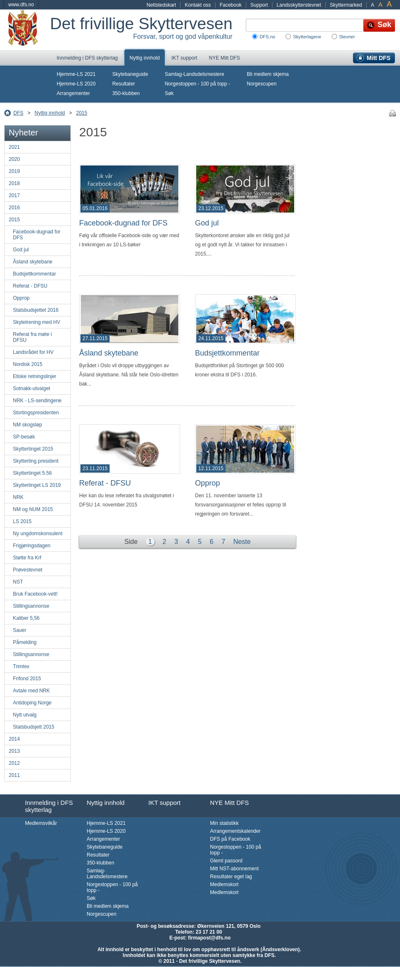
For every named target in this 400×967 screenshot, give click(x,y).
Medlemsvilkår (41, 823)
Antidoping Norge (32, 703)
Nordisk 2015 (27, 364)
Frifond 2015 (27, 678)
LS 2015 (22, 521)
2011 (14, 775)
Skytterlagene (307, 36)
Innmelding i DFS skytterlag (87, 58)
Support (259, 5)
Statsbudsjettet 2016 (35, 310)
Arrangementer (73, 93)
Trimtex (21, 666)
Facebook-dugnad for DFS (36, 234)
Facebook (231, 5)
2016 (14, 207)
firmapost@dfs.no (209, 938)
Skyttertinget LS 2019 (37, 485)
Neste (242, 541)
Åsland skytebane (32, 262)
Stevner (347, 36)
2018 (14, 183)
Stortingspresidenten (36, 413)
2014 (14, 739)
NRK (18, 497)
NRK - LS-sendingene (37, 400)
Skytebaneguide (130, 74)
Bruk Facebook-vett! (35, 594)
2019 (14, 171)
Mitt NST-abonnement (234, 869)
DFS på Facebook (230, 839)
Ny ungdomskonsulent (37, 533)
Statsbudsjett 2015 (33, 727)
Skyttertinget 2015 (33, 449)
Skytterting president (35, 461)
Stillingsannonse (31, 606)
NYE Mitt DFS (224, 58)
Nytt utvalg (25, 715)
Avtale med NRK (31, 691)
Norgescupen (261, 84)
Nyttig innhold (145, 58)
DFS (18, 113)
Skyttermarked (346, 5)
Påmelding (25, 642)
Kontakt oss (198, 5)
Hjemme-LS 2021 (76, 74)
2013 (14, 751)
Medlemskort (224, 884)
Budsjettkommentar (34, 274)
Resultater (123, 84)
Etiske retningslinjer (34, 376)
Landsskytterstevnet (299, 5)
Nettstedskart (161, 5)
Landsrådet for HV (33, 352)
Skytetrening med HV (36, 322)
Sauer (19, 630)
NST (18, 582)
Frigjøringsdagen (31, 546)
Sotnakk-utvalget (31, 388)
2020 (14, 159)
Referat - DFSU (30, 286)
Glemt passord (226, 861)
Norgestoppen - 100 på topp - (197, 84)
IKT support (184, 58)
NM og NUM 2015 (33, 509)
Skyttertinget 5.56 (32, 473)
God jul (21, 250)
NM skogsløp (27, 425)
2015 (82, 113)
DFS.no (267, 36)
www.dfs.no (21, 5)
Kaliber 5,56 (26, 618)
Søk (169, 93)
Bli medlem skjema (268, 74)
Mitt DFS (378, 58)
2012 (14, 763)
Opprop (21, 298)
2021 (14, 147)
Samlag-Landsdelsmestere (194, 74)
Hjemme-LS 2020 (76, 84)
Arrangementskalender (235, 831)
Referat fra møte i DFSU (32, 337)
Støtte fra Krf (27, 558)
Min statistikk (224, 823)
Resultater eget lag (231, 876)
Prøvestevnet (27, 570)
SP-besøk (24, 437)
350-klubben (126, 93)
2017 (14, 195)
